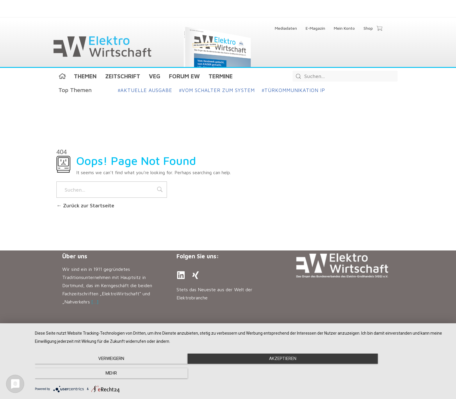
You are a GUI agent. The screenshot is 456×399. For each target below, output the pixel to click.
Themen (85, 76)
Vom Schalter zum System (217, 90)
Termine (221, 76)
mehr (387, 373)
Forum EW (184, 76)
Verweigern (97, 373)
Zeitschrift (122, 76)
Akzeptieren (242, 373)
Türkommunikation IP (293, 90)
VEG (154, 76)
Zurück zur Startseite (85, 205)
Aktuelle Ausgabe (145, 90)
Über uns (74, 256)
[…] (95, 301)
